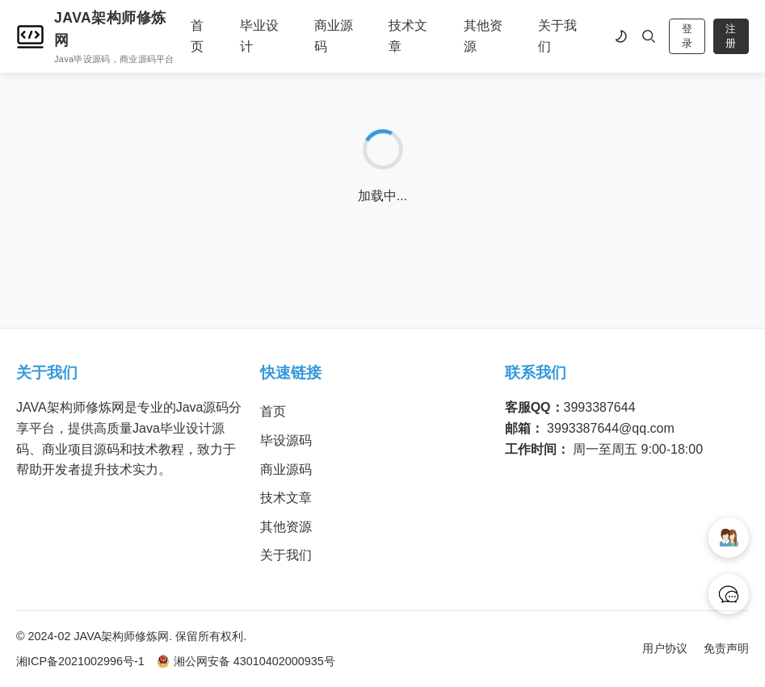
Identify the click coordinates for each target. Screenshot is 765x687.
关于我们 (557, 36)
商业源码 (333, 36)
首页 (197, 36)
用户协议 (664, 648)
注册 (730, 36)
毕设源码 (286, 440)
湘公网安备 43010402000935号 (246, 661)
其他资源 (483, 36)
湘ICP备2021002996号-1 (80, 661)
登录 (687, 36)
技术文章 (408, 36)
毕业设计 (259, 36)
